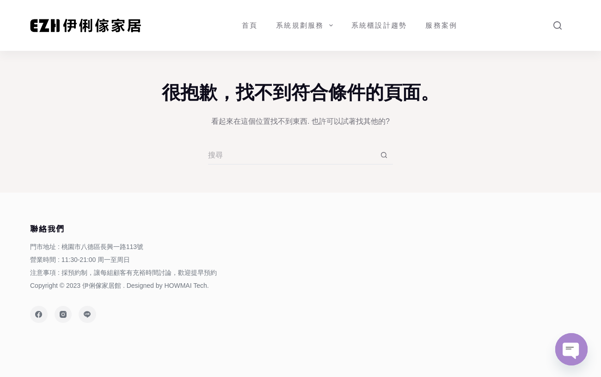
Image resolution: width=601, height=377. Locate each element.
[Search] (557, 25)
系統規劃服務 (306, 25)
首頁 (250, 25)
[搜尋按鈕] (383, 155)
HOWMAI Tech (185, 285)
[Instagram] (63, 314)
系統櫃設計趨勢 (379, 25)
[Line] (87, 314)
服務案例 (441, 25)
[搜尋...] (291, 155)
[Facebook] (39, 314)
